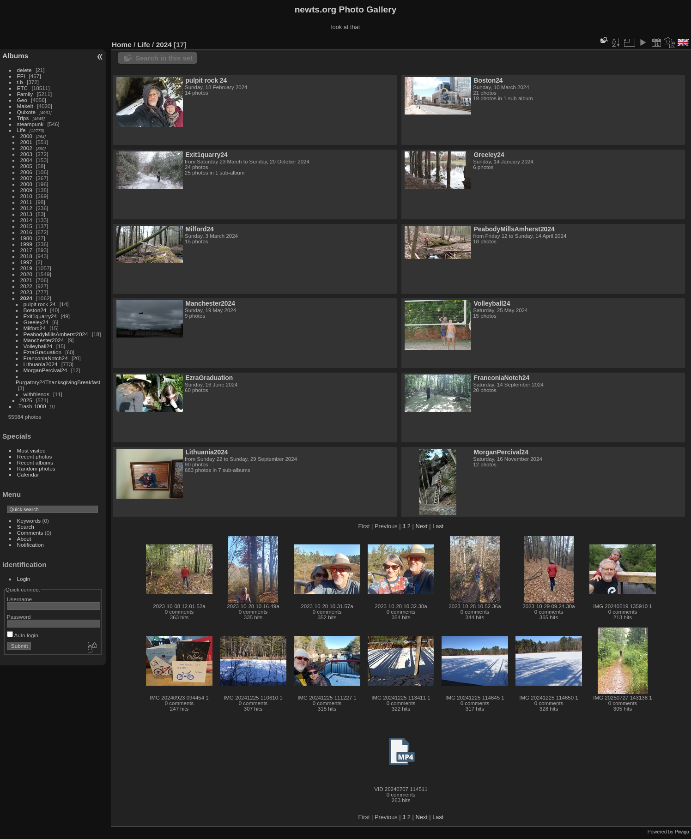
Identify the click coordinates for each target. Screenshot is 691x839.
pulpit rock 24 (40, 304)
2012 (26, 208)
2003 (26, 154)
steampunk (30, 124)
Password (19, 617)
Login (23, 579)
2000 (26, 136)
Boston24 (35, 310)
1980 (26, 238)
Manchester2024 (44, 340)
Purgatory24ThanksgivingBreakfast (58, 382)
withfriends (36, 394)
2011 (26, 202)
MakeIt (25, 106)
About (24, 539)
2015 (26, 226)
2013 (26, 214)
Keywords (29, 521)
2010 (26, 196)
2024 (26, 298)
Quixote (26, 112)
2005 (26, 166)
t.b (20, 82)
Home (122, 44)
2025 (26, 400)
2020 (26, 274)
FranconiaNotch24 (46, 358)
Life (21, 130)
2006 (26, 172)
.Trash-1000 (31, 406)
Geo (22, 100)
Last (437, 526)
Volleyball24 (38, 346)
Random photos (36, 468)
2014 (26, 220)
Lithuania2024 (41, 364)
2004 (26, 160)
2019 (26, 268)
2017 (26, 250)
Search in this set (164, 58)
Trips (23, 118)
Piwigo (682, 831)
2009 (26, 190)
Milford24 (35, 328)
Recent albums (35, 462)
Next (421, 526)
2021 (26, 280)
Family (25, 94)
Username (19, 599)
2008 (26, 184)
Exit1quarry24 (40, 316)
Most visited (31, 450)
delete (24, 70)
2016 (26, 232)
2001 (26, 142)
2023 (26, 292)
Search (25, 527)
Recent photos (34, 456)
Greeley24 (36, 322)
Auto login (22, 635)
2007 (26, 178)
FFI (21, 76)
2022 (26, 286)
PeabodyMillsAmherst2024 (56, 334)
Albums (15, 56)
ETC (22, 88)
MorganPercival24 (45, 370)
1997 (26, 262)
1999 (26, 244)
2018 (26, 256)
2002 (26, 148)
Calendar (28, 474)
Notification (30, 545)
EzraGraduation (42, 352)
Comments (30, 533)
